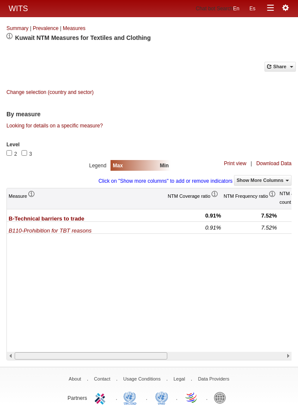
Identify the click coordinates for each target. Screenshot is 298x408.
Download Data (274, 163)
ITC (101, 397)
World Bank (221, 397)
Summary (17, 28)
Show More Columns (263, 180)
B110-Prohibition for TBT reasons (50, 230)
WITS (18, 8)
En (236, 9)
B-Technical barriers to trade (46, 218)
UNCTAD (131, 397)
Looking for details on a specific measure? (54, 126)
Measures (74, 28)
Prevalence (45, 28)
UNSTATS (161, 397)
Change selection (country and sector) (50, 92)
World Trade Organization (191, 397)
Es (252, 9)
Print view (235, 163)
